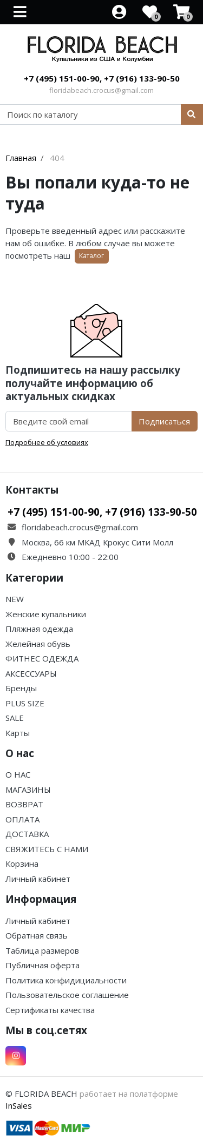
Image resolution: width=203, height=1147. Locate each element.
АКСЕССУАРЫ (31, 673)
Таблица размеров (42, 950)
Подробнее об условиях (46, 442)
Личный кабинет (37, 878)
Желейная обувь (37, 643)
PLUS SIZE (24, 703)
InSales (18, 1105)
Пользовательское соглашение (67, 994)
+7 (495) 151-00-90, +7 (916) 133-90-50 (102, 78)
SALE (14, 717)
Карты (17, 732)
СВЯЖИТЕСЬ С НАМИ (46, 849)
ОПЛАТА (22, 819)
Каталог (91, 255)
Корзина (21, 863)
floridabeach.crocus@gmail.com (101, 90)
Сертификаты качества (50, 1009)
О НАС (17, 774)
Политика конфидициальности (66, 980)
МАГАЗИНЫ (28, 789)
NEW (14, 598)
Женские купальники (45, 614)
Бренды (21, 688)
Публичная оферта (42, 965)
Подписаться (164, 421)
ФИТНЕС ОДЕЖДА (41, 658)
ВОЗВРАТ (24, 804)
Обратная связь (36, 935)
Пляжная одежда (39, 628)
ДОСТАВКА (27, 833)
